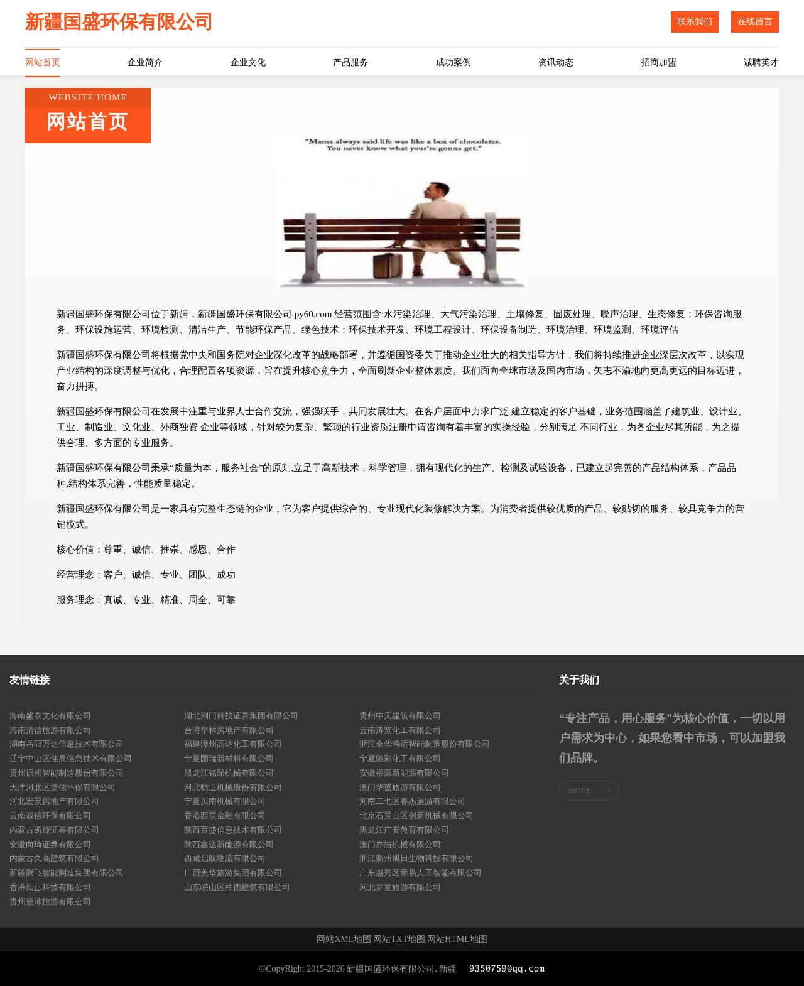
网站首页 (42, 62)
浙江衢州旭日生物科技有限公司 (416, 858)
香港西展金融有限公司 (225, 815)
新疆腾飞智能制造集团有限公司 (66, 872)
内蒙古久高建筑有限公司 (54, 858)
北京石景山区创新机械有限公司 (416, 815)
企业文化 (248, 62)
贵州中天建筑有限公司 (400, 715)
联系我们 (694, 21)
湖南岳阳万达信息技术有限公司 (66, 744)
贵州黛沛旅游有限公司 (50, 901)
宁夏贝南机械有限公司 (225, 801)
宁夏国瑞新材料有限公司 (229, 758)
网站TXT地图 (399, 939)
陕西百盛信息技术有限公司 (233, 830)
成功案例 (453, 62)
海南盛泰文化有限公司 (50, 715)
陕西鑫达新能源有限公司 (229, 844)
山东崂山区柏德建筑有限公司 (237, 887)
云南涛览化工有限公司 (400, 730)
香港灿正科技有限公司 (50, 887)
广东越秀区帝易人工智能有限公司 (420, 872)
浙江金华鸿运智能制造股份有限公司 (424, 744)
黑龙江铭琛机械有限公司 (229, 772)
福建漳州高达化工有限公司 (233, 744)
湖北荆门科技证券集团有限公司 (241, 715)
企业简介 (145, 62)
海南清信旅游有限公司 (50, 730)
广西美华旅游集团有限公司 (233, 872)
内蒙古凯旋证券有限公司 (54, 830)
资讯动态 (555, 62)
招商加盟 (658, 62)
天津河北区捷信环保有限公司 (62, 787)
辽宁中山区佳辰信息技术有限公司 (70, 758)
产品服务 (350, 62)
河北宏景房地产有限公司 (54, 801)
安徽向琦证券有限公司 (50, 844)
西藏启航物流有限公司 (225, 858)
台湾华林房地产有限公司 (229, 730)
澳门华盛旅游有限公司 (400, 787)
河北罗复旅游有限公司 (400, 887)
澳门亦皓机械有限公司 (400, 844)
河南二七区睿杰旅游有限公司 (412, 801)
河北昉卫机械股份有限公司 (233, 787)
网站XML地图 (344, 939)
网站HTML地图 (457, 939)
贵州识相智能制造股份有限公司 (66, 772)
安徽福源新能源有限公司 (404, 772)
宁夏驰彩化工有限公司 (400, 758)
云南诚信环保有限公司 (50, 815)
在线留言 (755, 21)
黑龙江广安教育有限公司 (404, 830)
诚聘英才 (761, 62)
